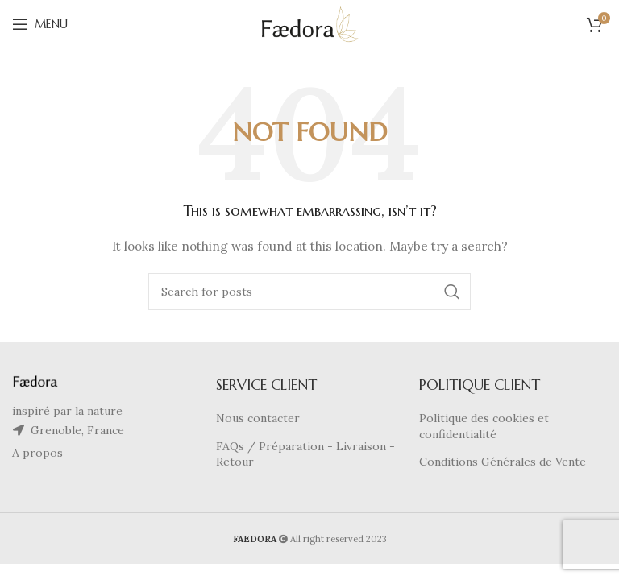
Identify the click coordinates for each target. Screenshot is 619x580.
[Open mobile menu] (40, 24)
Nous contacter (258, 418)
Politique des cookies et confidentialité (484, 426)
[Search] (309, 291)
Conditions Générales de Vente (502, 461)
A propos (37, 452)
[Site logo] (310, 23)
